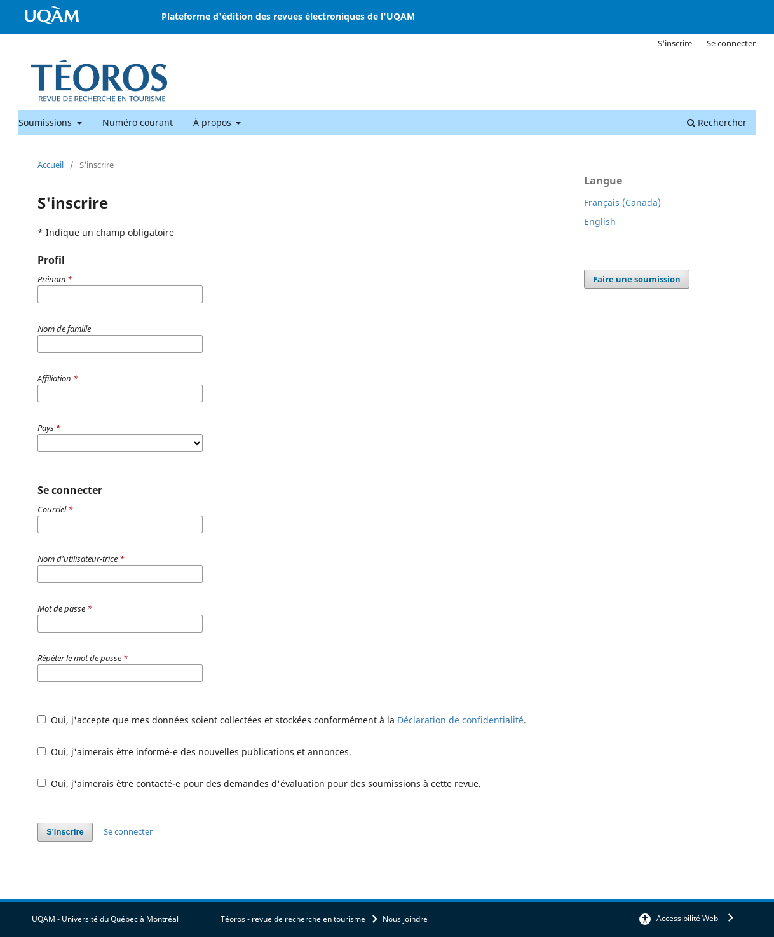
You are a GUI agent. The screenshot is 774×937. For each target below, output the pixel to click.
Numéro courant (137, 122)
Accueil (50, 164)
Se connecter (731, 43)
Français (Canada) (622, 202)
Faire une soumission (637, 279)
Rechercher (717, 122)
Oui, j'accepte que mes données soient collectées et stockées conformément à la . (281, 720)
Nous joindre (405, 918)
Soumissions (46, 122)
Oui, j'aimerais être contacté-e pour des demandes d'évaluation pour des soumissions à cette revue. (259, 783)
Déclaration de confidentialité (460, 720)
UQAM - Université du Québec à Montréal (105, 918)
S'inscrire (675, 43)
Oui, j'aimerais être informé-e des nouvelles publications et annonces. (194, 752)
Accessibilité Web (687, 918)
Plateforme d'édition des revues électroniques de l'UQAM (288, 16)
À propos (213, 122)
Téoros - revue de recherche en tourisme (293, 918)
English (600, 221)
